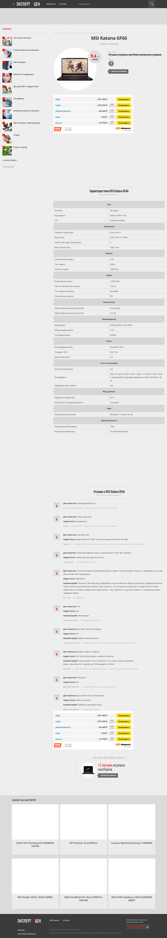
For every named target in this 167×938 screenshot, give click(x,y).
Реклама (21, 930)
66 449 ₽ (102, 111)
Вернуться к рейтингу (118, 71)
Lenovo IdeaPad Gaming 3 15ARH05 (131, 842)
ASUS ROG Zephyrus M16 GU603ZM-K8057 (131, 899)
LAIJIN (58, 105)
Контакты (76, 929)
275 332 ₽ (101, 105)
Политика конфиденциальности (84, 933)
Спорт (17, 135)
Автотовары (20, 62)
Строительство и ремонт (26, 50)
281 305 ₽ (101, 99)
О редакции (84, 4)
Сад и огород (20, 147)
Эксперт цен (28, 4)
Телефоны (19, 98)
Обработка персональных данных (109, 933)
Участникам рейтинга (27, 934)
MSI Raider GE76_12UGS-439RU (35, 897)
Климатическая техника (26, 110)
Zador (57, 117)
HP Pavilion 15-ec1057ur (83, 842)
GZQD (57, 715)
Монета (58, 123)
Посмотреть (123, 99)
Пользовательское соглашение (60, 933)
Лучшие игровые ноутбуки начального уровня (134, 54)
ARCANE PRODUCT (63, 111)
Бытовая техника (22, 37)
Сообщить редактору (136, 927)
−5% (112, 104)
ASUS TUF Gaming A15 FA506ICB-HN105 (35, 844)
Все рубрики (9, 167)
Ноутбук (68, 130)
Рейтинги (51, 4)
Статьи (62, 4)
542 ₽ (103, 117)
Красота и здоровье (24, 74)
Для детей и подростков (26, 86)
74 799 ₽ (102, 122)
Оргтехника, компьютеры (27, 122)
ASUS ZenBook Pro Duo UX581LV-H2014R (83, 899)
